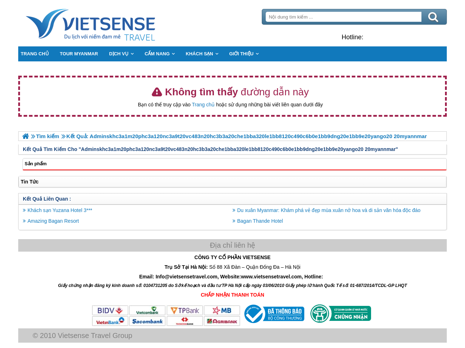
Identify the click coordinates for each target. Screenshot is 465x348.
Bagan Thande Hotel (260, 221)
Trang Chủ (108, 23)
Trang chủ (203, 104)
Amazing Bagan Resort (53, 221)
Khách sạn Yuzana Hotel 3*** (60, 210)
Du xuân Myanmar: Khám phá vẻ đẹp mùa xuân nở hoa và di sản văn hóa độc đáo (328, 210)
